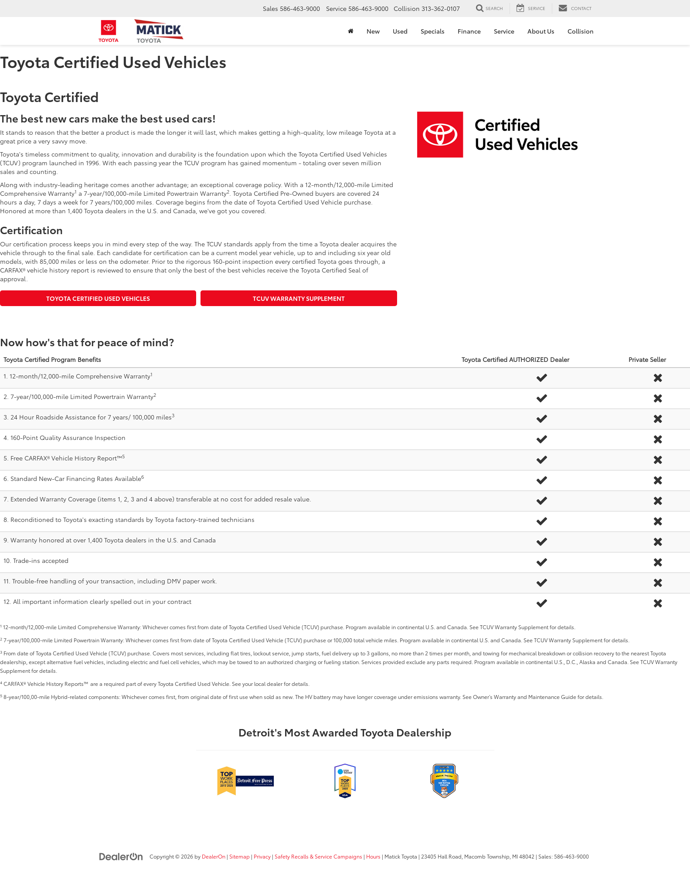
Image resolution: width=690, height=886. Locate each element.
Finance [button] (469, 31)
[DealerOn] (121, 856)
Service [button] (504, 31)
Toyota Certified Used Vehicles (98, 298)
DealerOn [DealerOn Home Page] (213, 856)
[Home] (350, 31)
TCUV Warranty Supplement (299, 298)
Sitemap (239, 856)
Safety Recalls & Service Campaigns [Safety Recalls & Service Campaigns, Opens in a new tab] (318, 856)
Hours (373, 856)
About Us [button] (540, 31)
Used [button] (400, 31)
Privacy (262, 856)
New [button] (373, 31)
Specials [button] (433, 31)
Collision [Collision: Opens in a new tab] (581, 31)
